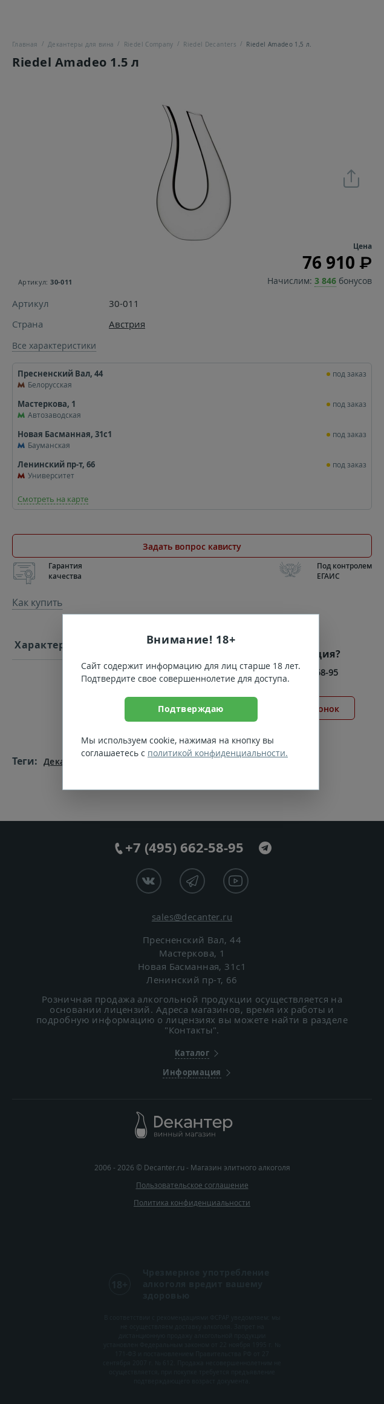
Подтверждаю (191, 708)
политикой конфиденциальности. (218, 753)
